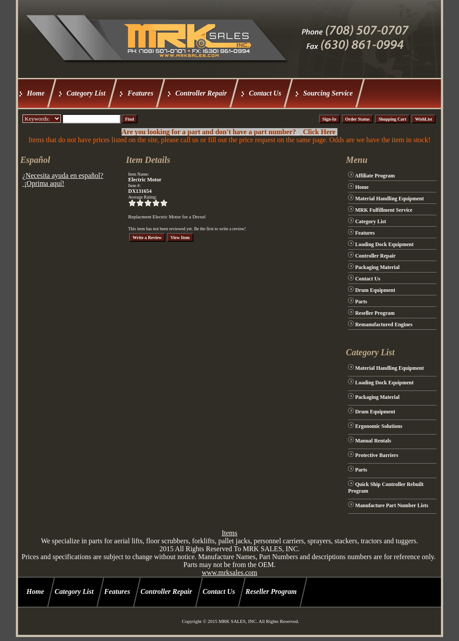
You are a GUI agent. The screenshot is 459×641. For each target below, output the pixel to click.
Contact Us (265, 93)
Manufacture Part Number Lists (391, 505)
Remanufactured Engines (383, 324)
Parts (361, 301)
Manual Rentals (373, 441)
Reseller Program (375, 313)
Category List (86, 93)
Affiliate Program (375, 176)
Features (140, 93)
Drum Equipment (375, 290)
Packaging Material (377, 267)
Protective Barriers (376, 455)
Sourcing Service (327, 93)
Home (35, 93)
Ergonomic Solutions (378, 426)
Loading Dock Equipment (384, 244)
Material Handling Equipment (389, 198)
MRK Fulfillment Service (383, 210)
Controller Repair (201, 93)
